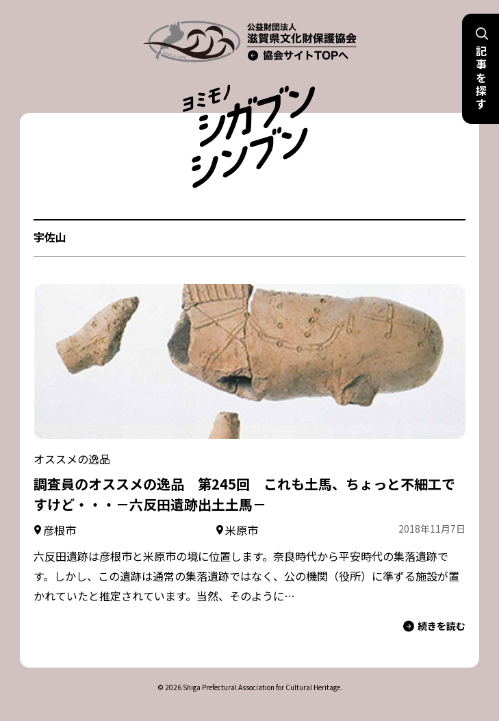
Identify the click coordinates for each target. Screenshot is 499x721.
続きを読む (434, 626)
